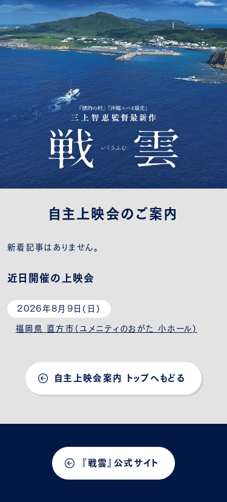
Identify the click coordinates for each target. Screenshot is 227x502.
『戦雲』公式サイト (119, 462)
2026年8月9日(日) (58, 307)
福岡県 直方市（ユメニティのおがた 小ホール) (106, 327)
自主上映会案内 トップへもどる (119, 377)
